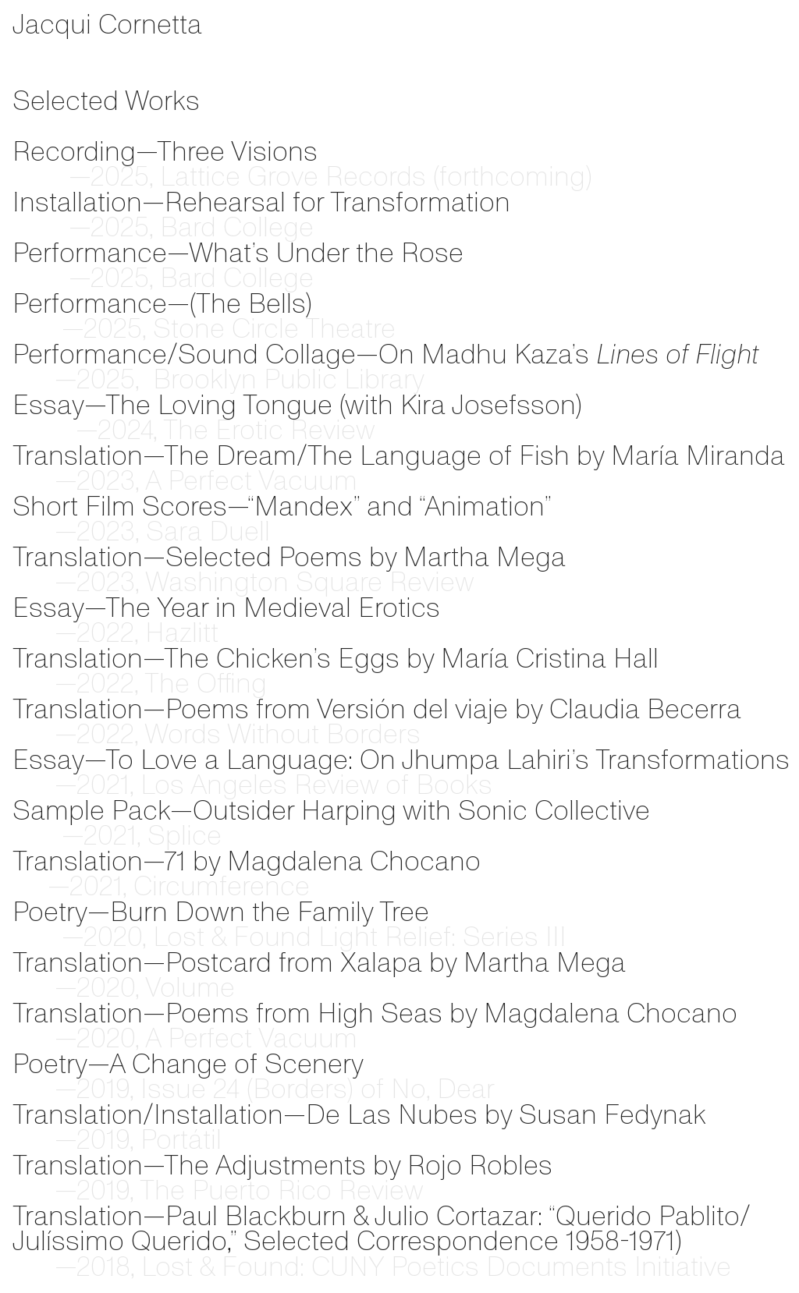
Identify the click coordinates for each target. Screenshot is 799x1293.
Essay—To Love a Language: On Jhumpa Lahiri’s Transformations (401, 759)
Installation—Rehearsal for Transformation (261, 202)
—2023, (75, 582)
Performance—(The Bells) (162, 303)
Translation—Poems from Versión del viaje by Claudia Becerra (376, 709)
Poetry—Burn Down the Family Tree (220, 911)
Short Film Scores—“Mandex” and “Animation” (282, 506)
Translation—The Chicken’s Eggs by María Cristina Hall (335, 658)
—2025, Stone (118, 329)
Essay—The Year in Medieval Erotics (226, 607)
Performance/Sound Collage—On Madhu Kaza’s (304, 354)
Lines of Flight (677, 354)
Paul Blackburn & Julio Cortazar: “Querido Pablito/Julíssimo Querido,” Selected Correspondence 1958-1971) (381, 1228)
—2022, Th (93, 684)
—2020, (107, 937)
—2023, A (86, 481)
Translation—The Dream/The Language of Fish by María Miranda (398, 455)
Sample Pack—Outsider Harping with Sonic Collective (331, 810)
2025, (97, 380)
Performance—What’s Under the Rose (237, 252)
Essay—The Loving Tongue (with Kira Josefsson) (297, 404)
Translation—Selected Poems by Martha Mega (289, 557)
